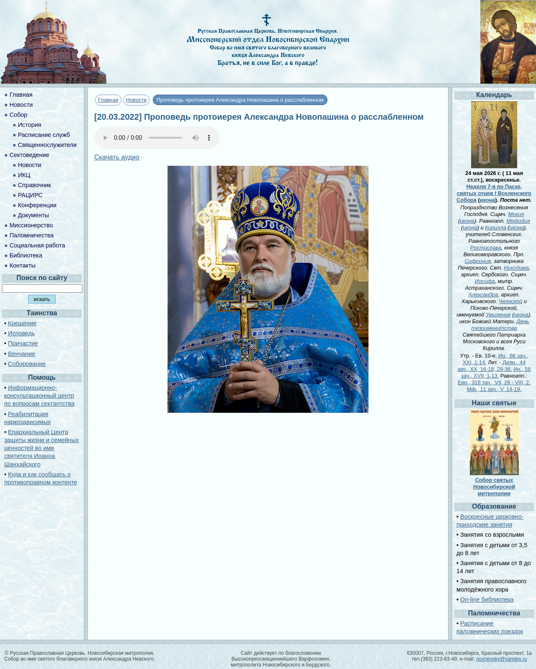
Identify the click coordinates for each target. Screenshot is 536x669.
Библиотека (26, 255)
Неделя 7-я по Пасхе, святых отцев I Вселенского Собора (493, 193)
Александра (483, 294)
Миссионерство (31, 225)
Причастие (23, 343)
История (29, 124)
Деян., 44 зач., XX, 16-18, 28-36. (491, 365)
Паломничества (32, 235)
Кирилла (495, 227)
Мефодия (518, 221)
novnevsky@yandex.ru (501, 659)
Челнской (510, 301)
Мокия (516, 214)
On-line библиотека (486, 599)
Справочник (34, 185)
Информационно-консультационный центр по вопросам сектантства (39, 395)
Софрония (478, 261)
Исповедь (21, 333)
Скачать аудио (116, 157)
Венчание (21, 353)
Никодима (516, 268)
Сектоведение (29, 155)
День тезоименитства (500, 324)
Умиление (498, 314)
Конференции (37, 205)
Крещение (22, 323)
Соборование (27, 363)
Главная (108, 100)
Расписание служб (44, 134)
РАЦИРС (30, 195)
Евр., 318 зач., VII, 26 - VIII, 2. (494, 382)
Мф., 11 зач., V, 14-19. (494, 389)
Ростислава (485, 247)
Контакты (23, 265)
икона (487, 200)
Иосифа (485, 281)
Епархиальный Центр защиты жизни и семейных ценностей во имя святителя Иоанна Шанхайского (41, 448)
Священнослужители (47, 145)
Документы (33, 215)
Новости (136, 100)
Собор (19, 114)
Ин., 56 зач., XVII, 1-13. (496, 372)
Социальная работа (37, 245)
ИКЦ (24, 175)
